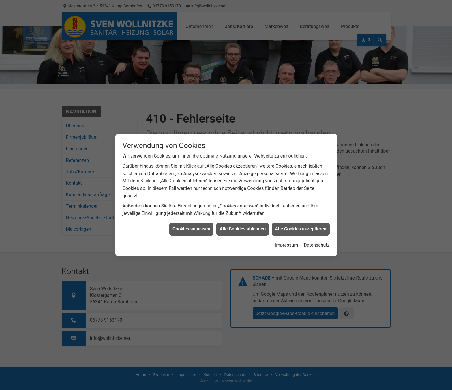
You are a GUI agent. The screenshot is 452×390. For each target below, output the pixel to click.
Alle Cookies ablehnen (243, 225)
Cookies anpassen (191, 225)
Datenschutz (316, 241)
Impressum (286, 241)
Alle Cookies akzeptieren (300, 225)
